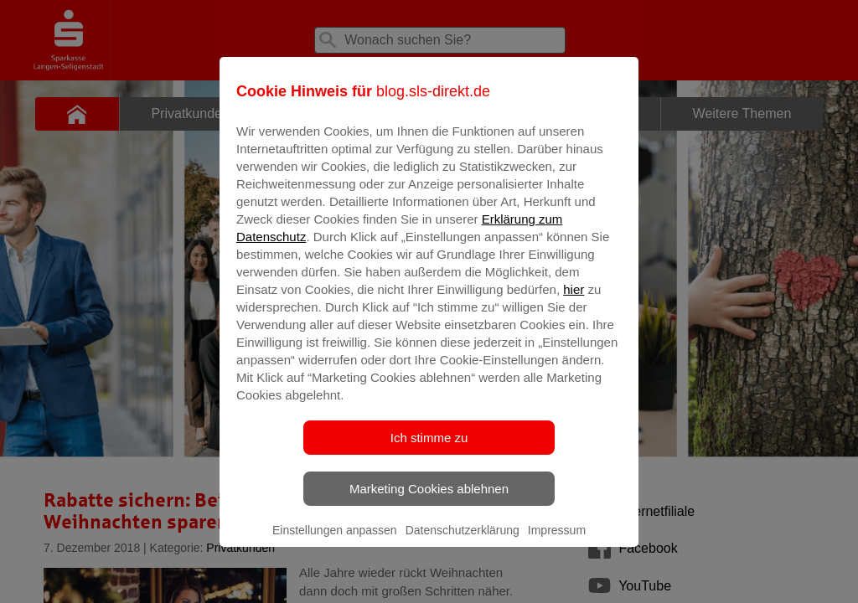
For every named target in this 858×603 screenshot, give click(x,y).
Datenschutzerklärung (462, 542)
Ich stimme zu (429, 449)
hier (573, 301)
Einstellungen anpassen (334, 542)
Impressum (557, 542)
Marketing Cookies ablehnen (429, 500)
